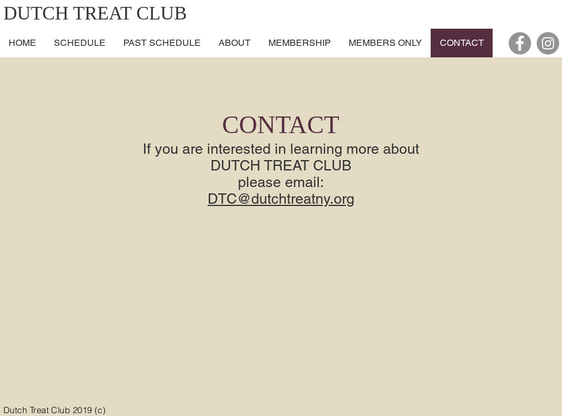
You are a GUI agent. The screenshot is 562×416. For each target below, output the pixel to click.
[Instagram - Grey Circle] (548, 43)
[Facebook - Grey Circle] (520, 43)
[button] (234, 43)
